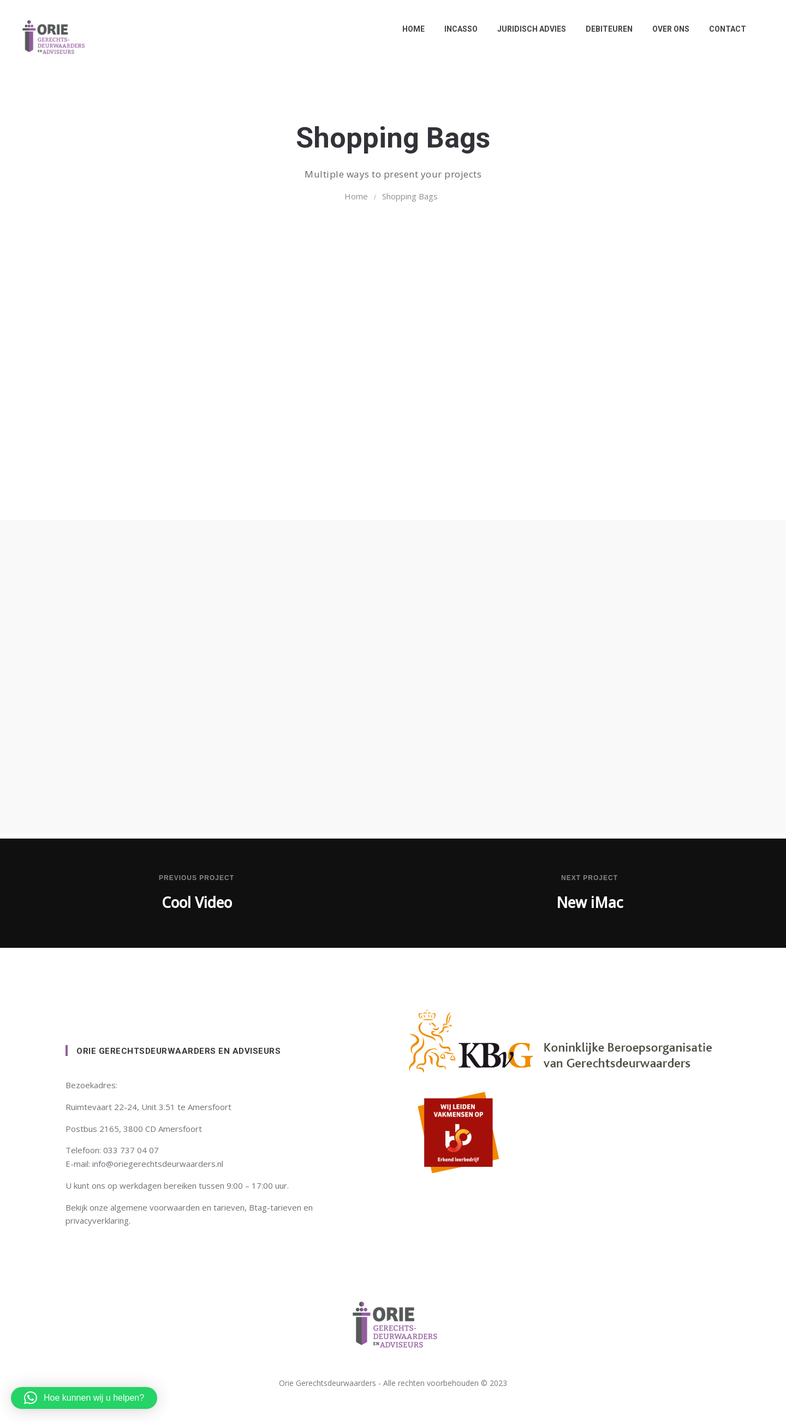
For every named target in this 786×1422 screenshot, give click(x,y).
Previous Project (196, 878)
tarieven (229, 1207)
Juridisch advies (529, 29)
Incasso (458, 29)
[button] (84, 1398)
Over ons (668, 29)
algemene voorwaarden (155, 1207)
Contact (724, 29)
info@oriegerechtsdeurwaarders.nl (157, 1163)
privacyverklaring (97, 1220)
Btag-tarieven (275, 1207)
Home (411, 29)
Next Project (589, 878)
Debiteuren (606, 29)
